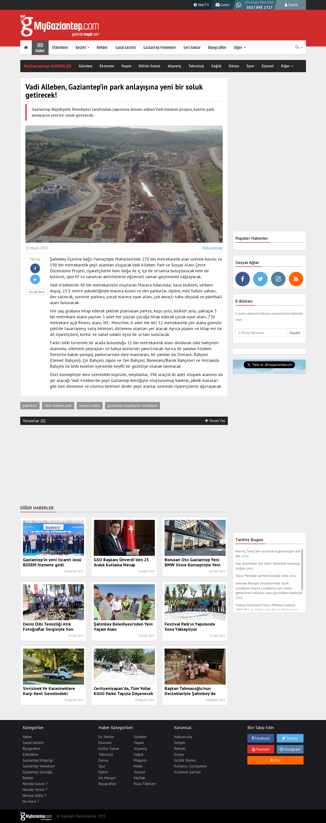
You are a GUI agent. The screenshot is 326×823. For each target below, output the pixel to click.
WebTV (200, 4)
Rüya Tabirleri (145, 783)
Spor (250, 66)
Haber (40, 48)
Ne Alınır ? (31, 801)
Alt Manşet (107, 778)
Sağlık (216, 66)
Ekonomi (107, 66)
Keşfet (82, 48)
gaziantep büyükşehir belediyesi (132, 405)
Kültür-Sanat (149, 66)
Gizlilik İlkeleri (185, 760)
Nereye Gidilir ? (34, 795)
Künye (179, 754)
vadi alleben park (58, 405)
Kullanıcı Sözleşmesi (190, 766)
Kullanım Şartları (187, 772)
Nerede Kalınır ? (35, 783)
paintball (30, 405)
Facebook (261, 738)
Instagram (290, 749)
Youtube (260, 749)
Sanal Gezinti (125, 48)
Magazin (140, 760)
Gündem (85, 66)
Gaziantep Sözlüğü (37, 772)
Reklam (180, 748)
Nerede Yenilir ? (35, 789)
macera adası (89, 405)
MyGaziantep (212, 248)
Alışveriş (174, 66)
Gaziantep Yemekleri (159, 48)
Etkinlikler (60, 48)
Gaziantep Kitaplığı (38, 760)
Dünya (234, 66)
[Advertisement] (124, 464)
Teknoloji (196, 66)
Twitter (290, 738)
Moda (138, 766)
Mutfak (139, 778)
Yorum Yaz (215, 420)
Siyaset (268, 66)
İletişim (179, 742)
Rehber (102, 48)
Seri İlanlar (192, 48)
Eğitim (103, 772)
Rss (275, 760)
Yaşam (126, 66)
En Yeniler (106, 736)
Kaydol (295, 333)
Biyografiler (217, 48)
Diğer (240, 48)
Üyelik (291, 4)
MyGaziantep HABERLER (47, 66)
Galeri (222, 4)
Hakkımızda (183, 736)
